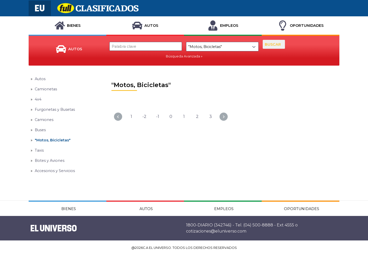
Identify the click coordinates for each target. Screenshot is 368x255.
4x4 (38, 99)
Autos (40, 79)
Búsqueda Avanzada (183, 56)
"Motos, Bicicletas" (53, 140)
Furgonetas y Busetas (55, 109)
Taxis (39, 150)
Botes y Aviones (49, 160)
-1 (157, 116)
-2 (144, 116)
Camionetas (46, 89)
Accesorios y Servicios (55, 170)
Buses (40, 130)
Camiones (44, 119)
